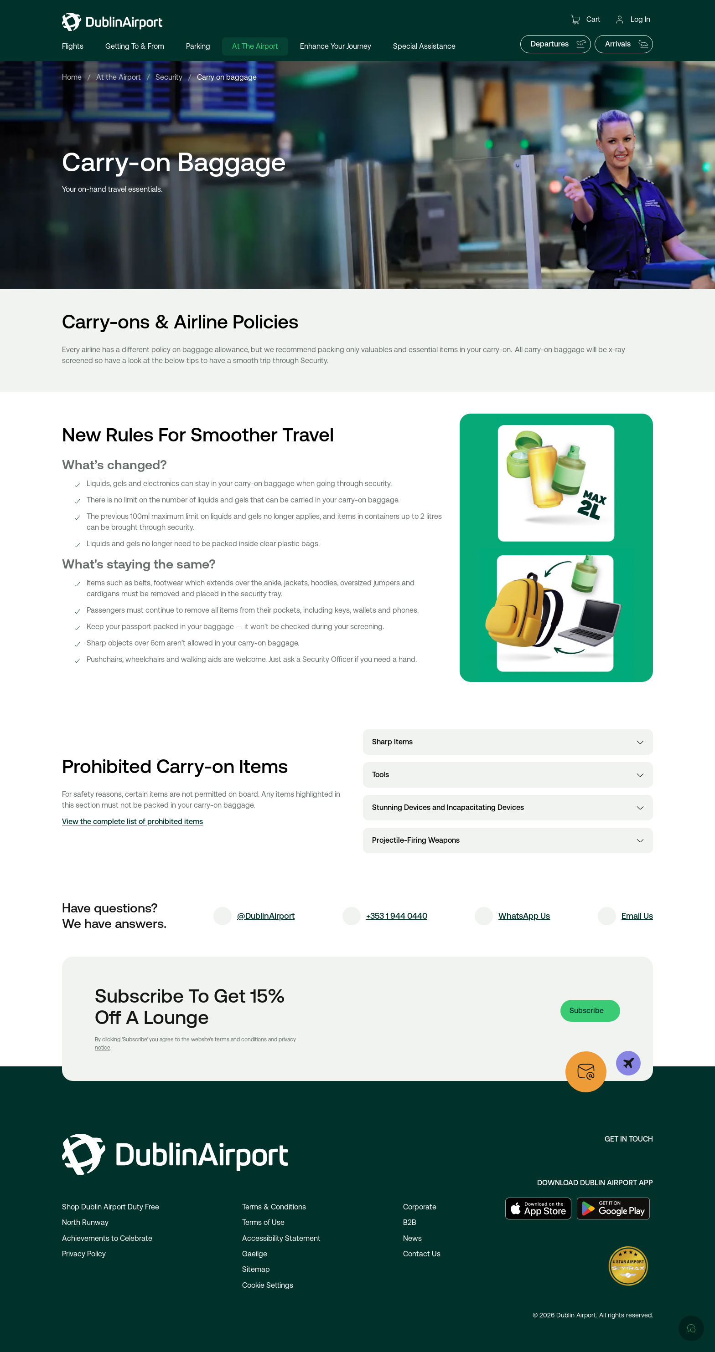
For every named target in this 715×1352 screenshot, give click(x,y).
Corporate (419, 1207)
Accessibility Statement (281, 1238)
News (412, 1238)
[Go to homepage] (112, 22)
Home (72, 77)
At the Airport (118, 77)
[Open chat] (691, 957)
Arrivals (627, 44)
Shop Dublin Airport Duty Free (110, 1207)
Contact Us (421, 1254)
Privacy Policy (84, 1254)
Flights (72, 46)
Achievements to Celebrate (107, 1238)
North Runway (85, 1222)
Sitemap (256, 1269)
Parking (198, 46)
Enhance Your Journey (335, 46)
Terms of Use (263, 1222)
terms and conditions (241, 1039)
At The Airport (255, 46)
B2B (409, 1222)
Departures (559, 44)
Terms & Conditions (274, 1207)
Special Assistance (424, 46)
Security (168, 77)
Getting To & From (134, 46)
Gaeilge (254, 1254)
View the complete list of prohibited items (132, 821)
